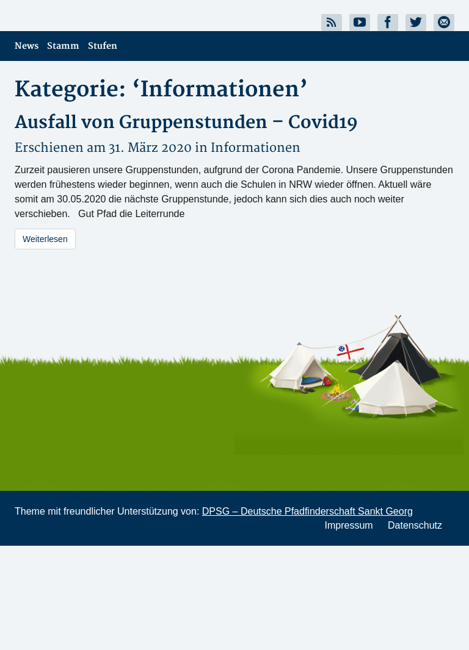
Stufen (102, 46)
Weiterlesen (45, 239)
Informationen (255, 147)
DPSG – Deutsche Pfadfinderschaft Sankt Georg (307, 511)
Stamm (63, 46)
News (26, 46)
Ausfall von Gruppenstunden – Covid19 (186, 123)
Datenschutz (415, 525)
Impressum (348, 525)
